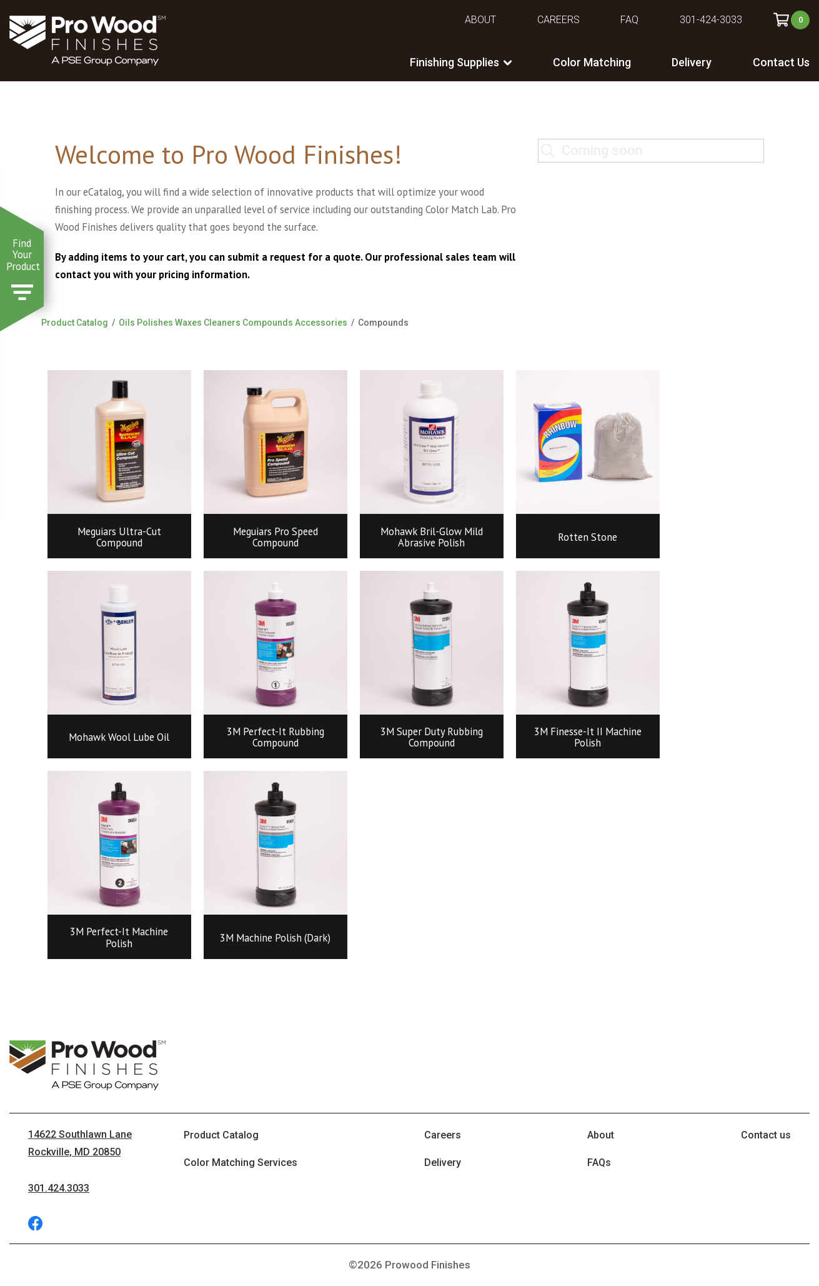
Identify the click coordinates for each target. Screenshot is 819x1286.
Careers (558, 20)
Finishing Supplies (454, 62)
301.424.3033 (58, 1188)
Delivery (692, 62)
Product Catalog (74, 323)
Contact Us (781, 62)
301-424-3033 (711, 20)
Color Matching (592, 62)
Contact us (766, 1135)
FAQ (629, 20)
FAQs (599, 1162)
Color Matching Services (240, 1162)
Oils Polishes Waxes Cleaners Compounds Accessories (233, 323)
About (480, 20)
